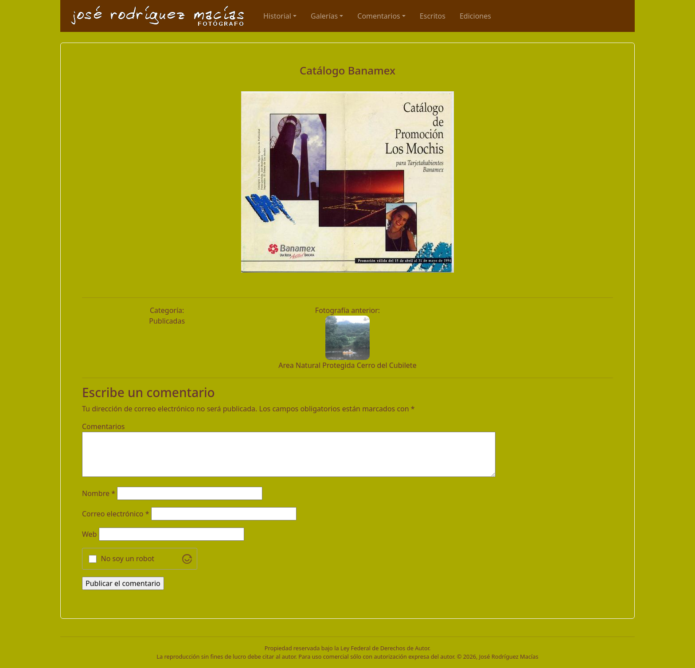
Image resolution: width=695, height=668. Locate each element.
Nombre (98, 493)
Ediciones (475, 16)
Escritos (432, 16)
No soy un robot (128, 558)
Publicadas (167, 321)
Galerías (324, 16)
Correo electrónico (115, 514)
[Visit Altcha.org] (187, 559)
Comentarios (378, 16)
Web (89, 534)
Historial (277, 16)
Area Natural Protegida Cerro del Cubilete (347, 365)
